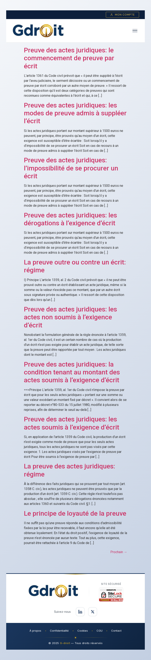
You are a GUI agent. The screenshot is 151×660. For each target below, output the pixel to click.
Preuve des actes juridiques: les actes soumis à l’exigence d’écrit (71, 423)
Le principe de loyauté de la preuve (75, 513)
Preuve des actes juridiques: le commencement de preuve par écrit (69, 58)
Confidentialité (59, 630)
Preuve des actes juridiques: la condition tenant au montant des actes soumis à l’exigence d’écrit (72, 372)
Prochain (118, 552)
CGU (100, 630)
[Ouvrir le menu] (135, 31)
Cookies (82, 630)
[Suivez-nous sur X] (92, 611)
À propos (35, 630)
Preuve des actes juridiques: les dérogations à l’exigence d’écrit (70, 219)
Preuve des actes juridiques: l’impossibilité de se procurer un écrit (71, 168)
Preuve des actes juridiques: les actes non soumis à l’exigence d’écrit (70, 317)
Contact (116, 630)
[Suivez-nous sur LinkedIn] (80, 611)
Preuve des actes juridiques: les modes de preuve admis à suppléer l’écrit (75, 113)
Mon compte (122, 14)
